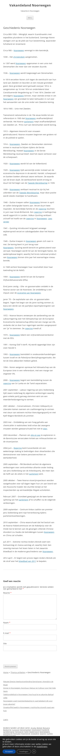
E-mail (7, 633)
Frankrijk (45, 730)
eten (45, 428)
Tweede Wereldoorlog (37, 183)
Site (5, 643)
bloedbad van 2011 (27, 561)
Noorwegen (19, 50)
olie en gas (35, 435)
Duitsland (36, 730)
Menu (30, 18)
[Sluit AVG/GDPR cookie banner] (34, 752)
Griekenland (8, 731)
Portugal (17, 733)
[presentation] (23, 657)
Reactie (7, 593)
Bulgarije (7, 730)
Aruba (33, 728)
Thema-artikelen (18, 672)
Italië (26, 731)
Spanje (43, 733)
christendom (19, 57)
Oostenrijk (8, 733)
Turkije (49, 733)
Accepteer (9, 751)
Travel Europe (9, 735)
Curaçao (15, 730)
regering (42, 209)
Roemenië (25, 733)
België (39, 728)
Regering (18, 448)
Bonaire (46, 728)
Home (6, 672)
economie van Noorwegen (29, 293)
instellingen (42, 746)
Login (5, 719)
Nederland (34, 731)
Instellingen (23, 751)
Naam (6, 622)
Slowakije (35, 733)
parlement (29, 121)
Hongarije (19, 731)
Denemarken (25, 730)
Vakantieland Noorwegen (30, 5)
